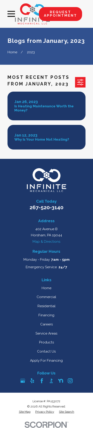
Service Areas (46, 333)
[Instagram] (70, 380)
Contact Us (46, 351)
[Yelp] (32, 380)
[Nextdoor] (60, 380)
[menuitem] (24, 412)
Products (46, 342)
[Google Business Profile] (22, 380)
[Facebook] (41, 380)
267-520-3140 (46, 207)
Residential (46, 306)
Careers (46, 324)
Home (46, 288)
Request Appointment (60, 14)
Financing (46, 315)
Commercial (46, 297)
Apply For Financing (46, 360)
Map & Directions (46, 242)
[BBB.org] (51, 380)
